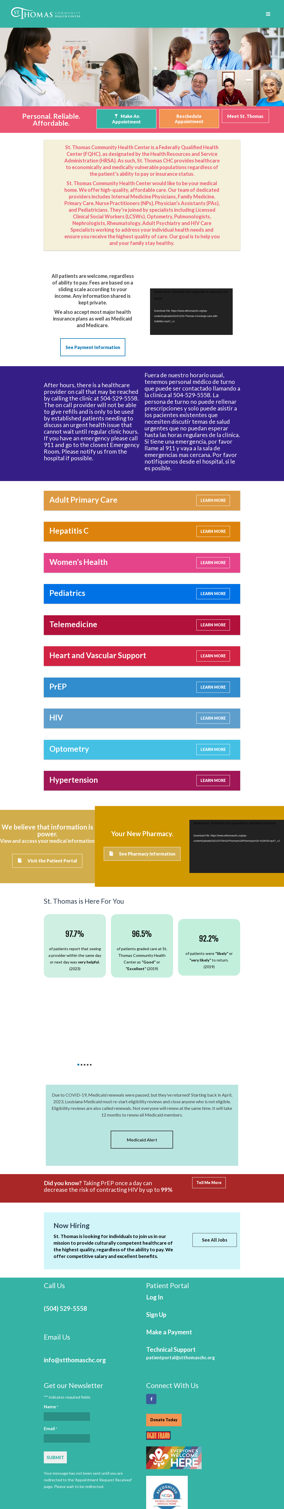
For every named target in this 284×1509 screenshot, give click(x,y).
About (109, 1474)
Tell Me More (209, 1121)
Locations (217, 1474)
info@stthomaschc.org (75, 1297)
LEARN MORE (213, 497)
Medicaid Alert (142, 1078)
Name (51, 1344)
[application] (191, 309)
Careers (52, 1482)
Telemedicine (80, 1474)
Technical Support (180, 1290)
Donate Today (164, 1357)
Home (50, 1474)
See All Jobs (214, 1178)
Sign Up (156, 1252)
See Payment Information (92, 345)
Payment (161, 1474)
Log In (154, 1235)
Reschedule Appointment (189, 118)
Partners (188, 1474)
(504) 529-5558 (65, 1246)
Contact (78, 1482)
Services (134, 1474)
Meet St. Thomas (245, 116)
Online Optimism (225, 1502)
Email (50, 1366)
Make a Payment (169, 1269)
